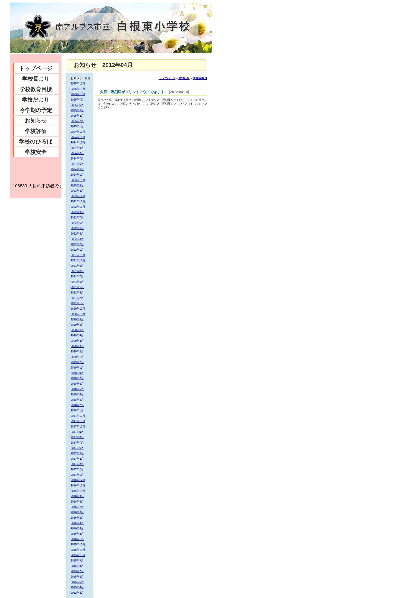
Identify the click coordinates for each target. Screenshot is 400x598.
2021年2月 (77, 297)
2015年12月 (78, 544)
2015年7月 (77, 571)
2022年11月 (78, 201)
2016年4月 (77, 522)
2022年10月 (78, 206)
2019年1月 (77, 367)
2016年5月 (77, 517)
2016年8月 (77, 501)
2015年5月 (77, 581)
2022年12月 (78, 196)
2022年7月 (77, 217)
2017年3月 (77, 464)
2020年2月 (77, 351)
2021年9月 (77, 265)
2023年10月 (78, 179)
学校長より (35, 79)
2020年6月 (77, 330)
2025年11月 (78, 88)
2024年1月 (77, 174)
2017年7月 (77, 442)
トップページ (36, 68)
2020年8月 (77, 324)
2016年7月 (77, 506)
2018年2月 (77, 405)
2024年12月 (78, 131)
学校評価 (35, 131)
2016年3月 (77, 528)
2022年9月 (77, 212)
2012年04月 (200, 78)
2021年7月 (77, 276)
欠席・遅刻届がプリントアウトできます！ (134, 92)
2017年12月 (78, 415)
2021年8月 (77, 271)
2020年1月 (77, 356)
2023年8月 (77, 190)
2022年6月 (77, 222)
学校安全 (35, 152)
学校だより (35, 100)
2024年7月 (77, 158)
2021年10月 (78, 260)
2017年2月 (77, 469)
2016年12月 (78, 480)
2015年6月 (77, 576)
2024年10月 (78, 142)
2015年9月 (77, 560)
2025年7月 (77, 99)
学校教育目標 (36, 89)
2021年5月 (77, 287)
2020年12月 (78, 308)
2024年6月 (77, 163)
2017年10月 (78, 426)
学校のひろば (35, 141)
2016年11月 (78, 485)
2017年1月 (77, 474)
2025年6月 (77, 104)
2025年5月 (77, 110)
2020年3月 (77, 346)
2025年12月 (78, 83)
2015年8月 (77, 565)
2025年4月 (77, 115)
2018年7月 (77, 378)
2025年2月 (77, 121)
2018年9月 (77, 372)
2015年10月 (78, 555)
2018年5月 (77, 388)
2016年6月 (77, 512)
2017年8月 (77, 437)
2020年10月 (78, 313)
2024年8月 (77, 153)
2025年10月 (78, 94)
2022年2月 (77, 244)
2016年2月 (77, 533)
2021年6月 (77, 281)
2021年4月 (77, 292)
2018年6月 (77, 383)
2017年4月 (77, 458)
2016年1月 (77, 539)
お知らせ (36, 121)
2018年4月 (77, 394)
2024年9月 (77, 147)
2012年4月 (77, 592)
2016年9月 (77, 496)
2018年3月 (77, 399)
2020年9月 (77, 319)
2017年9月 (77, 431)
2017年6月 (77, 447)
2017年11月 (78, 421)
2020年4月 (77, 340)
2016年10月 (78, 490)
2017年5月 (77, 453)
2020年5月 (77, 335)
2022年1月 (77, 249)
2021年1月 (77, 303)
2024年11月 (78, 137)
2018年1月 (77, 410)
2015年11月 (78, 549)
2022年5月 (77, 228)
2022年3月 (77, 238)
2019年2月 (77, 362)
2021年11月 (78, 255)
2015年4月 (77, 587)
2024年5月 (77, 169)
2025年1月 (77, 126)
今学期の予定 (36, 110)
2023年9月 (77, 185)
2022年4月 (77, 233)
